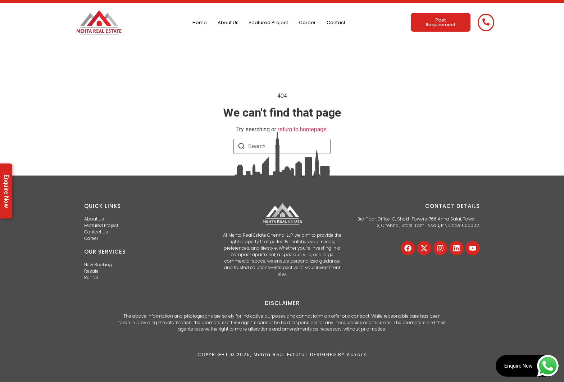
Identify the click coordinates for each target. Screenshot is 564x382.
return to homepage (302, 129)
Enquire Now (6, 191)
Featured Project (268, 22)
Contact (336, 22)
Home (199, 22)
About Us (228, 22)
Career (307, 22)
